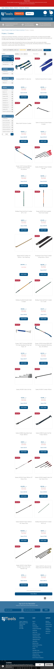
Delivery (7, 8)
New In (33, 621)
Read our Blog (52, 8)
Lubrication (34, 641)
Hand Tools (34, 632)
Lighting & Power (36, 639)
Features (8, 69)
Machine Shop (35, 643)
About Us (48, 633)
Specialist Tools (35, 650)
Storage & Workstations (37, 652)
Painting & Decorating (37, 645)
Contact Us (21, 8)
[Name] (12, 610)
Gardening (34, 630)
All (12, 71)
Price (8, 116)
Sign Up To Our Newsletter (27, 604)
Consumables (35, 627)
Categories (8, 56)
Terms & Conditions (48, 629)
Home (3, 8)
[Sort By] (19, 54)
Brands (8, 87)
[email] (31, 610)
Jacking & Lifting (36, 636)
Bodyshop (34, 625)
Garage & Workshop (36, 628)
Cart (50, 11)
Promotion (8, 78)
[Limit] (25, 54)
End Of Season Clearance (37, 657)
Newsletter (48, 631)
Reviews (27, 8)
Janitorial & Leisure (36, 637)
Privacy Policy (49, 626)
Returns (11, 8)
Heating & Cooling (36, 634)
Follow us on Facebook (49, 8)
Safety (33, 648)
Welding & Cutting (36, 656)
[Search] (25, 19)
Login (45, 15)
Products (18, 13)
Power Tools (35, 646)
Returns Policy (49, 624)
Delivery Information (48, 622)
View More (33, 594)
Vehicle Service (35, 654)
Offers (33, 623)
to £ (7, 134)
